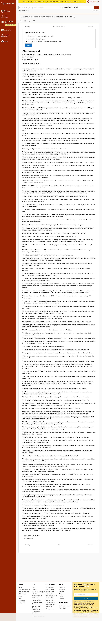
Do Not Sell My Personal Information (36, 607)
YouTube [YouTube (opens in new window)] (61, 598)
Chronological (40, 17)
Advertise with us (37, 595)
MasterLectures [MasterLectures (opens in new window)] (50, 609)
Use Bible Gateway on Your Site (38, 592)
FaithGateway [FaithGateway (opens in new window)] (50, 587)
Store (20, 596)
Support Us (21, 603)
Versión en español (64, 606)
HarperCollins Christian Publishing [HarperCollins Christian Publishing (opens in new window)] (51, 594)
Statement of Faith (24, 592)
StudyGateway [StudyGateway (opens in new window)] (50, 589)
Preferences (62, 608)
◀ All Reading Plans (25, 17)
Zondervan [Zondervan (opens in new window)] (49, 607)
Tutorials (34, 589)
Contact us (35, 598)
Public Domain (28, 538)
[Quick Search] (38, 7)
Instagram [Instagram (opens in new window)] (62, 589)
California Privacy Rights (37, 603)
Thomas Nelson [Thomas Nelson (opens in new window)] (50, 602)
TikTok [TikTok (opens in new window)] (61, 594)
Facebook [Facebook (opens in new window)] (62, 587)
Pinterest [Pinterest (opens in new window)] (61, 592)
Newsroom (21, 601)
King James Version (67, 17)
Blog (19, 598)
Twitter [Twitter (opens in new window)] (61, 596)
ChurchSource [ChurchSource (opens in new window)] (50, 592)
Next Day (92, 27)
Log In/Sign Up (94, 1)
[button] (92, 1)
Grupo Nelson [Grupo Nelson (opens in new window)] (50, 598)
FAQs (33, 587)
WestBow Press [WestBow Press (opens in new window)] (50, 604)
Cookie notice (36, 612)
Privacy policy (36, 600)
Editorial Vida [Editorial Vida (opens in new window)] (49, 600)
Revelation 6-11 (53, 17)
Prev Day (26, 27)
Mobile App (21, 594)
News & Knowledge (24, 589)
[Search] (96, 7)
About (20, 587)
